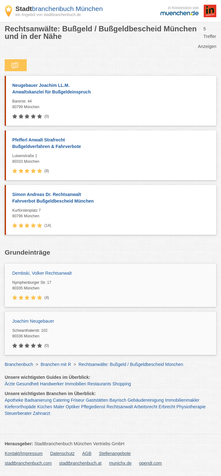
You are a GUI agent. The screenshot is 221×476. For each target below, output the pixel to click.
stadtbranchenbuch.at (80, 463)
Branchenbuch (19, 364)
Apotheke (14, 400)
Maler (58, 406)
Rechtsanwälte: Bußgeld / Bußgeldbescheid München (131, 364)
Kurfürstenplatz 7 (112, 213)
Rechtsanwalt (120, 406)
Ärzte (10, 383)
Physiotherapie (191, 406)
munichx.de (120, 463)
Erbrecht (167, 406)
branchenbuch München (59, 8)
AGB (86, 453)
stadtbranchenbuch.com (28, 463)
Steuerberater (18, 413)
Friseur (78, 400)
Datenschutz (62, 453)
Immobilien (75, 383)
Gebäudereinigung (146, 400)
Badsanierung (38, 400)
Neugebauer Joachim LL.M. (111, 89)
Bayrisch (117, 400)
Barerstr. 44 (112, 104)
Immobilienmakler (182, 400)
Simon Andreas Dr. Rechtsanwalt (111, 198)
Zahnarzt (41, 413)
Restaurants (99, 383)
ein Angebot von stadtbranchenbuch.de (48, 15)
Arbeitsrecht (145, 406)
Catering (61, 400)
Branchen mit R (56, 364)
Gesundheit (27, 383)
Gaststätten (97, 400)
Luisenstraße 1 (112, 159)
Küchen (44, 406)
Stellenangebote (115, 453)
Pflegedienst (93, 406)
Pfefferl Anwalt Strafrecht (111, 143)
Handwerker (52, 383)
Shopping (121, 383)
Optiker (73, 406)
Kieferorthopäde (20, 406)
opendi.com (150, 463)
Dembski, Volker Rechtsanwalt (42, 273)
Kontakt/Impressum (24, 453)
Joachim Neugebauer (33, 321)
